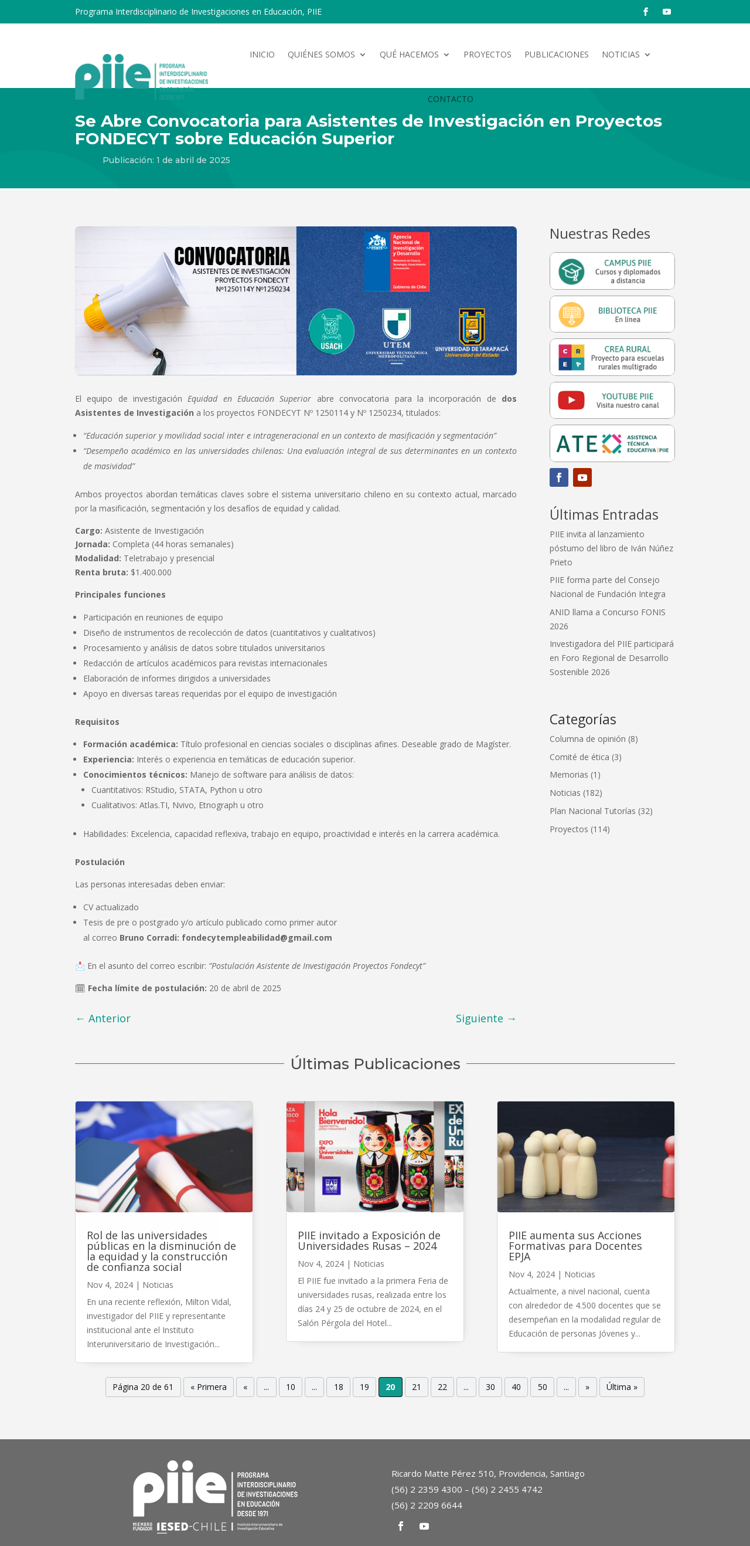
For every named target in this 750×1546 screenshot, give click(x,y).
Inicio (262, 54)
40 (516, 1387)
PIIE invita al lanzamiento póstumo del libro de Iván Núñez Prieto (611, 548)
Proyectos (487, 54)
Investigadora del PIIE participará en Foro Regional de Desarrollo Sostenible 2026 (612, 657)
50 (542, 1387)
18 (338, 1387)
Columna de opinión (588, 738)
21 (416, 1387)
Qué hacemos (409, 54)
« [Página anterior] (245, 1387)
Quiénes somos (321, 54)
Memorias (569, 774)
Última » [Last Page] (622, 1387)
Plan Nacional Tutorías (593, 810)
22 (442, 1387)
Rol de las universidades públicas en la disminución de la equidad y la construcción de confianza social (161, 1251)
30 (490, 1387)
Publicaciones (556, 54)
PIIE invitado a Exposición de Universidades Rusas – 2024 (369, 1240)
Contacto (450, 98)
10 (290, 1387)
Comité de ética (579, 756)
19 (364, 1387)
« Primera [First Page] (208, 1387)
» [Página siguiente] (587, 1387)
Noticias (621, 54)
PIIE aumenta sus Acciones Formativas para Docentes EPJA (575, 1245)
